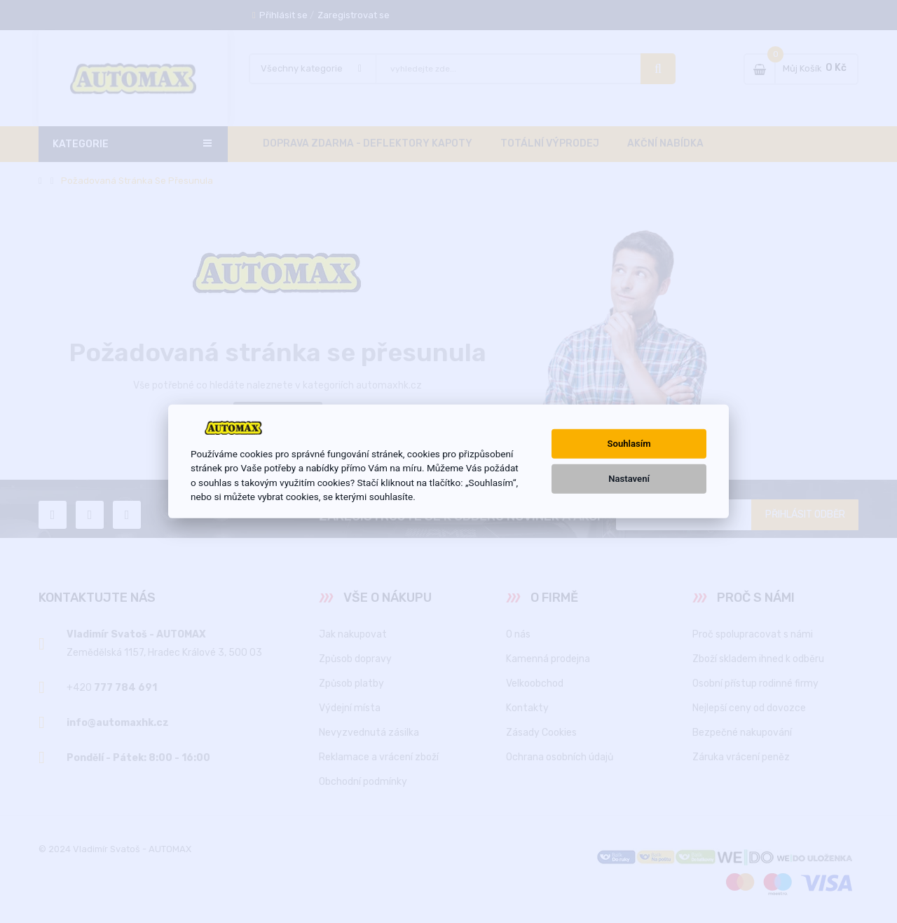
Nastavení (629, 478)
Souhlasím (629, 443)
